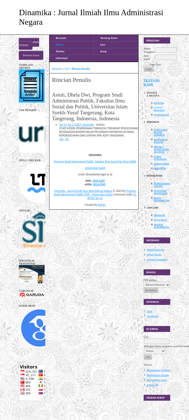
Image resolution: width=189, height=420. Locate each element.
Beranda (61, 38)
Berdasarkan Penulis (158, 375)
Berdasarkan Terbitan (158, 370)
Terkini (60, 51)
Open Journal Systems (29, 44)
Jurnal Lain (152, 385)
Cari (102, 44)
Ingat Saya (155, 64)
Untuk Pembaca (155, 249)
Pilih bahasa (150, 280)
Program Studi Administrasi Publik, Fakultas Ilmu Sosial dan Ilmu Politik (95, 161)
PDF (67, 139)
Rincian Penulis (81, 69)
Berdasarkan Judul (157, 380)
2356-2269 (98, 181)
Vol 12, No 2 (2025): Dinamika (76, 124)
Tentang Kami (108, 38)
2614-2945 (99, 184)
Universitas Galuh (95, 168)
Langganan (152, 316)
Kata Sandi (147, 57)
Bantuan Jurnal (31, 55)
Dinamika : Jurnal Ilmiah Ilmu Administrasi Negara (83, 191)
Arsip (103, 51)
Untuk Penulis (154, 254)
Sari (61, 139)
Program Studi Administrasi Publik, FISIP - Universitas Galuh (95, 192)
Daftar (60, 44)
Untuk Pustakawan (157, 259)
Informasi (62, 58)
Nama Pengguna (149, 50)
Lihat (149, 311)
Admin (102, 205)
